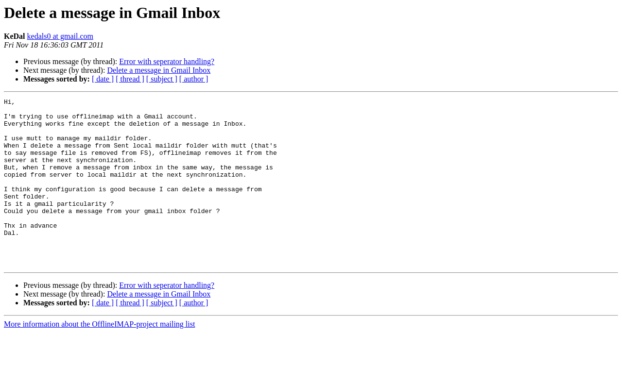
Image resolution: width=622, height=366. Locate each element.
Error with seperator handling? (166, 61)
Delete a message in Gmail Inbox (158, 70)
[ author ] (193, 79)
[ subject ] (161, 79)
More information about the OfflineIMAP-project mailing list (99, 357)
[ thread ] (130, 79)
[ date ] (103, 79)
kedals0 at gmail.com (60, 36)
